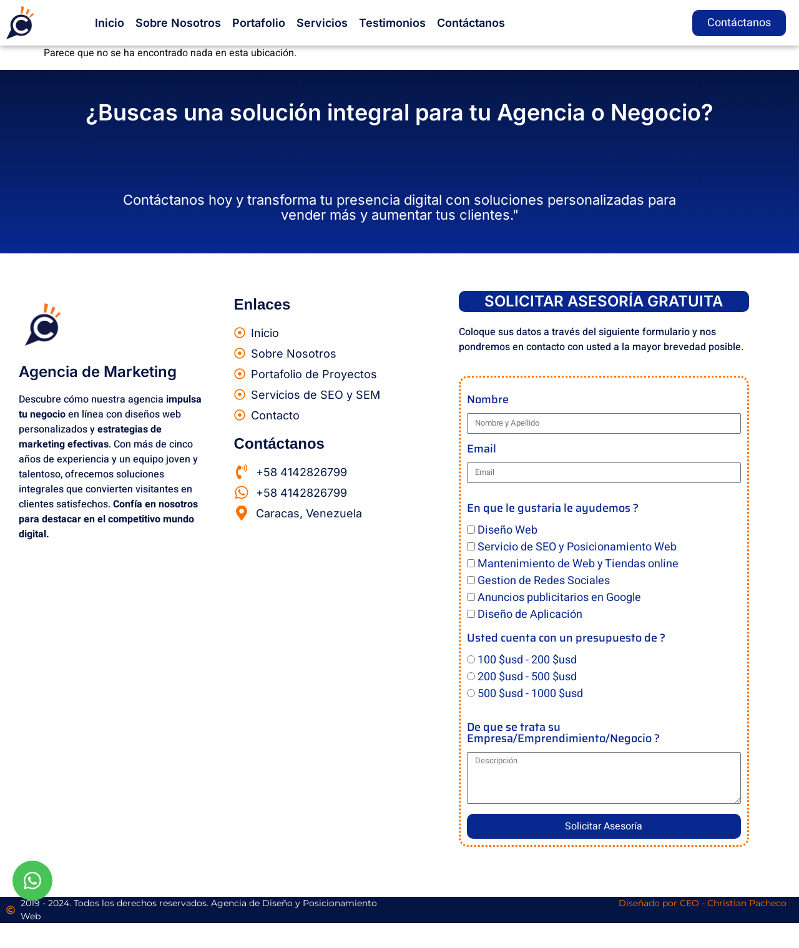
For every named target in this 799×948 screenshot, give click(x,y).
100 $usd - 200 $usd (527, 660)
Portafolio (258, 22)
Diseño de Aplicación (530, 614)
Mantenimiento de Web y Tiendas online (578, 563)
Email (481, 450)
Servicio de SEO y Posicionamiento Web (577, 547)
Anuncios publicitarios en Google (559, 597)
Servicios (322, 22)
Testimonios (392, 22)
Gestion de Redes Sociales (544, 580)
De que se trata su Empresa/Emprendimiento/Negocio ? (563, 734)
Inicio (109, 22)
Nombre (488, 401)
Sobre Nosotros (178, 22)
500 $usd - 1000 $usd (530, 693)
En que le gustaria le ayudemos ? (553, 509)
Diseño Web (507, 530)
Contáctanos (471, 22)
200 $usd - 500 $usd (527, 676)
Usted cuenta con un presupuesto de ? (566, 639)
